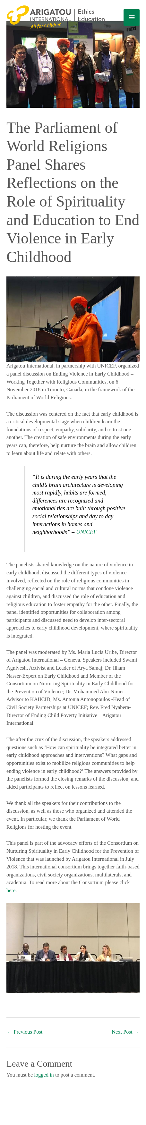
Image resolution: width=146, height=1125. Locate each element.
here (10, 890)
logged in (44, 1075)
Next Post (125, 1032)
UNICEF (86, 532)
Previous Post (24, 1032)
